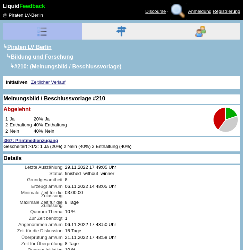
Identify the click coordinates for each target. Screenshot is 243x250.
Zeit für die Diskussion (39, 230)
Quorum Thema (46, 211)
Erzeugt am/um (46, 186)
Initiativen (16, 82)
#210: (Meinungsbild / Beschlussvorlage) (67, 66)
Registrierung (226, 11)
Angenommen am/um (40, 224)
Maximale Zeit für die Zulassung (41, 204)
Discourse (155, 11)
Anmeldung (199, 11)
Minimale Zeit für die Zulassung (41, 194)
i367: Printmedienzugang (30, 140)
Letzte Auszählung (43, 167)
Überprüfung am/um (42, 237)
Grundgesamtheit (44, 179)
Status (55, 173)
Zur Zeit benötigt (45, 218)
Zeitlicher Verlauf (48, 82)
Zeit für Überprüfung (41, 243)
